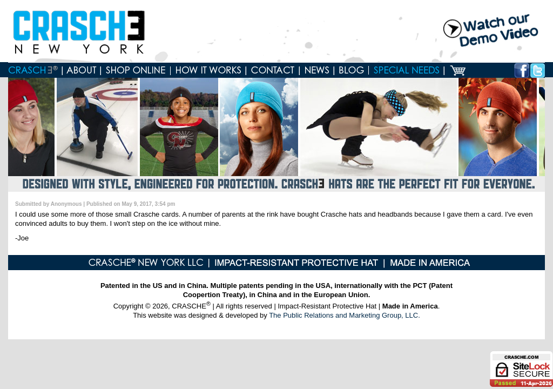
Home (35, 70)
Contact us (273, 70)
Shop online (136, 70)
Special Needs (406, 70)
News (317, 70)
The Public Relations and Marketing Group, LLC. (344, 315)
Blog (351, 70)
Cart (457, 70)
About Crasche (82, 70)
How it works (208, 70)
